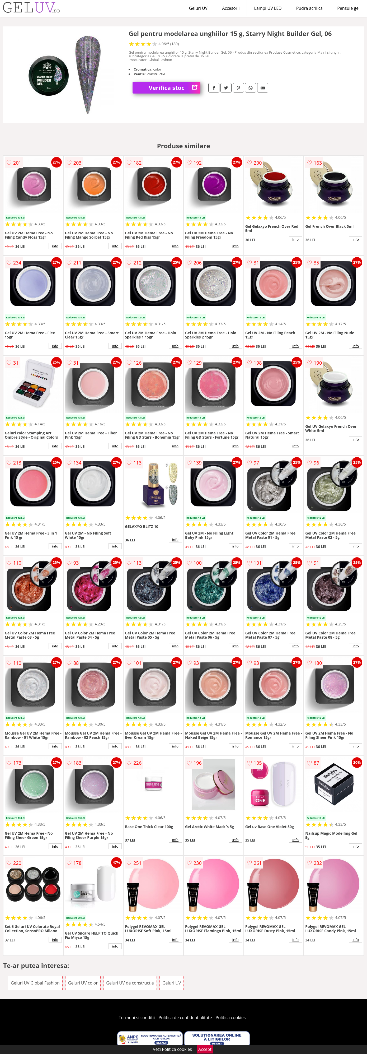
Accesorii (230, 8)
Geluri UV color (83, 983)
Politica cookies (231, 1017)
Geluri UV (198, 8)
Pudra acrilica (309, 8)
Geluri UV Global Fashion (35, 983)
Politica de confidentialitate (185, 1017)
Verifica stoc (174, 88)
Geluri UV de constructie (130, 983)
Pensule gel (348, 8)
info (55, 246)
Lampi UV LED (267, 8)
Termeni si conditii (137, 1017)
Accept (204, 1049)
